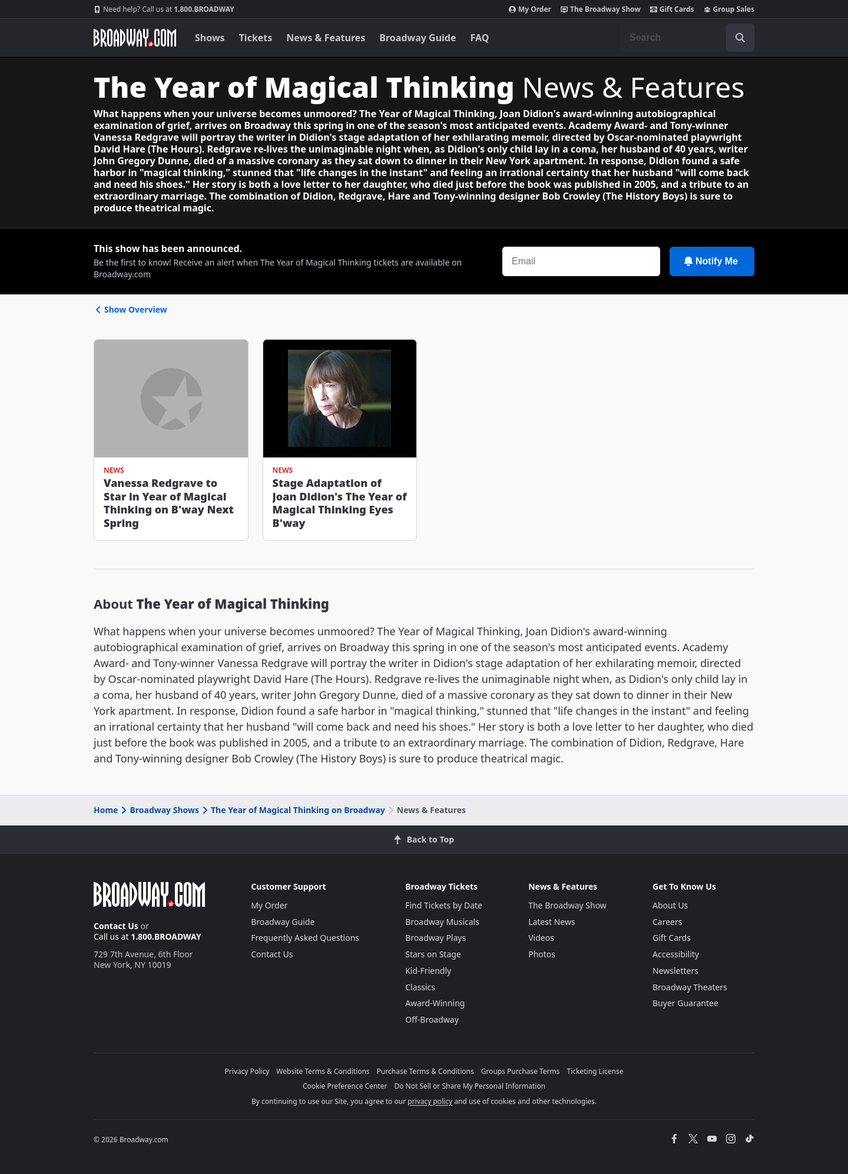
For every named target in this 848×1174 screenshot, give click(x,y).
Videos (541, 937)
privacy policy (430, 1101)
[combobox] (687, 38)
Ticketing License (595, 1071)
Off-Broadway (432, 1019)
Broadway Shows (159, 809)
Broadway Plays (435, 937)
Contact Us (116, 925)
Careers (667, 921)
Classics (420, 987)
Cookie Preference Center (345, 1086)
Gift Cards (672, 9)
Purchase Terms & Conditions (425, 1071)
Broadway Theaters (689, 987)
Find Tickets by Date (443, 905)
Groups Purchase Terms (520, 1071)
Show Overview (130, 309)
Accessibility (675, 954)
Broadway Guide (417, 37)
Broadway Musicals (442, 921)
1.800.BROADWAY (164, 9)
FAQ (480, 37)
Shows (210, 37)
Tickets (256, 37)
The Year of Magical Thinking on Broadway (292, 809)
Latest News (551, 921)
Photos (541, 954)
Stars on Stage (433, 954)
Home (106, 809)
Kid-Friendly (428, 970)
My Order (530, 9)
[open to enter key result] (740, 38)
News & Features (325, 37)
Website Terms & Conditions (322, 1071)
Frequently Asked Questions (305, 937)
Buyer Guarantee (685, 1003)
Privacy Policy (247, 1071)
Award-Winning (435, 1003)
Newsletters (675, 970)
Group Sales (729, 9)
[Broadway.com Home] (135, 38)
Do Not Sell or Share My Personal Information (469, 1086)
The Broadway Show (601, 9)
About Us (670, 905)
